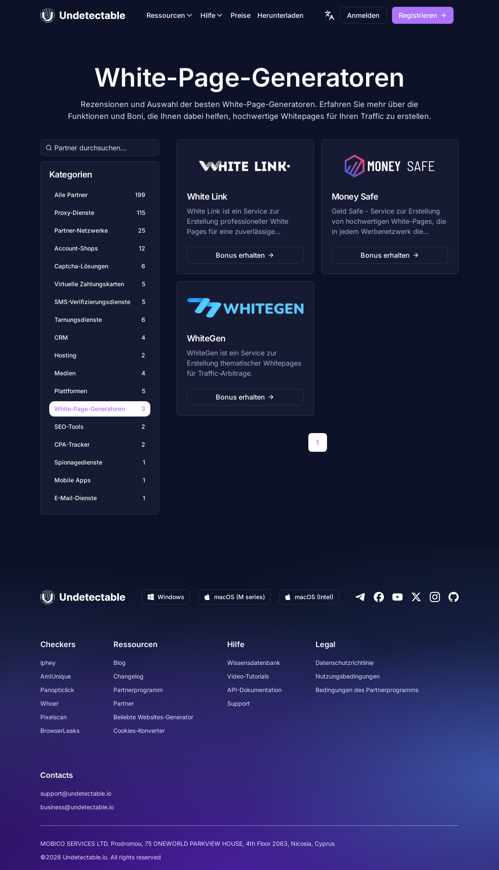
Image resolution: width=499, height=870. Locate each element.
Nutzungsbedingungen (348, 676)
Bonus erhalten (245, 255)
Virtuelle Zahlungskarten (99, 284)
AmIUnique (55, 676)
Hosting (99, 355)
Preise (241, 15)
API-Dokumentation (254, 689)
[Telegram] (360, 597)
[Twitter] (416, 597)
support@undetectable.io (75, 793)
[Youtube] (397, 597)
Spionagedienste (99, 462)
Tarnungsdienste (99, 319)
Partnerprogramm (138, 689)
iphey (48, 662)
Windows (165, 596)
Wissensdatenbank (253, 662)
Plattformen (99, 391)
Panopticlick (57, 689)
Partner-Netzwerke (99, 230)
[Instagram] (435, 597)
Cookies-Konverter (139, 730)
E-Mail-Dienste (99, 498)
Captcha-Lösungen (99, 266)
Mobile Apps (99, 480)
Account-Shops (99, 248)
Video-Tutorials (248, 676)
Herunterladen (280, 15)
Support (238, 703)
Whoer (49, 703)
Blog (119, 662)
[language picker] (329, 15)
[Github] (453, 597)
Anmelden (363, 15)
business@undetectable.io (77, 807)
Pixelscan (53, 717)
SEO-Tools (99, 426)
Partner (123, 703)
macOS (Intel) (309, 596)
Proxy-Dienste (99, 212)
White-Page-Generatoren (99, 409)
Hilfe (212, 15)
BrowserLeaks (59, 730)
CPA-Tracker (99, 444)
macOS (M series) (234, 596)
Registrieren (423, 15)
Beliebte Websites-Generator (153, 717)
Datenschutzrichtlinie (345, 662)
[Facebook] (379, 597)
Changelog (128, 676)
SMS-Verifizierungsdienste (99, 302)
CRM (99, 337)
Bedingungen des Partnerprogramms (367, 689)
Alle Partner (99, 195)
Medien (99, 373)
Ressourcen (170, 15)
